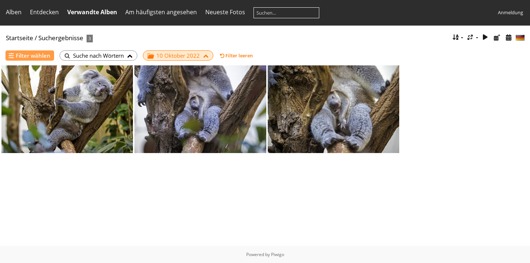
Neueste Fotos (225, 12)
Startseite (19, 38)
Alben (14, 12)
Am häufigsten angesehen (161, 12)
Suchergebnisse (60, 38)
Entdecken (44, 12)
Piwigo (277, 254)
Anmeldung (510, 12)
